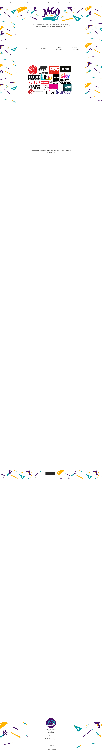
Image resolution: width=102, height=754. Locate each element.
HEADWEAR (43, 48)
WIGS (26, 48)
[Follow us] (50, 473)
